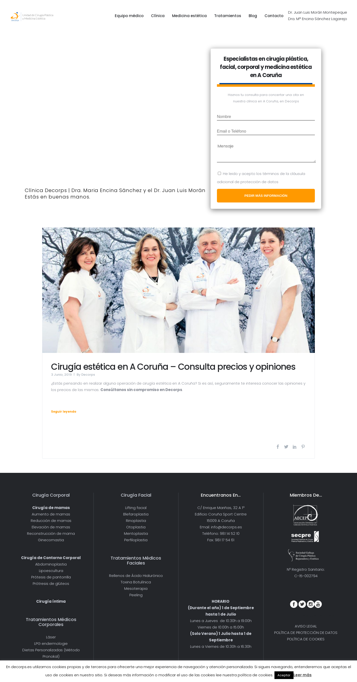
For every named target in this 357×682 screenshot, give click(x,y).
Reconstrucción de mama (51, 533)
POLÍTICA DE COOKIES (306, 639)
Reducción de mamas (51, 520)
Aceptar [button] (284, 675)
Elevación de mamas (51, 527)
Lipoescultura (51, 570)
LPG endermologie (51, 643)
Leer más (303, 675)
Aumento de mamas (51, 514)
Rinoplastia (136, 520)
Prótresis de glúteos (51, 583)
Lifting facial (136, 507)
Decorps (88, 374)
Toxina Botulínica (136, 582)
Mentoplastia (136, 533)
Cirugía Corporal (51, 495)
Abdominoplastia (51, 564)
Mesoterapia (136, 588)
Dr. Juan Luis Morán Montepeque (317, 12)
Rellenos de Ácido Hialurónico (136, 575)
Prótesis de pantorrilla (51, 577)
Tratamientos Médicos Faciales (136, 560)
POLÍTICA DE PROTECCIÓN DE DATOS (305, 632)
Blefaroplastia (136, 514)
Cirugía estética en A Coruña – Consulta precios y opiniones (173, 367)
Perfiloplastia (136, 539)
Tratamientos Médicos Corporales (51, 621)
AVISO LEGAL (306, 626)
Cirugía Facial (136, 495)
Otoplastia (136, 527)
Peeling (136, 594)
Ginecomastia (51, 539)
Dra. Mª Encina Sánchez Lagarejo (317, 18)
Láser (51, 637)
